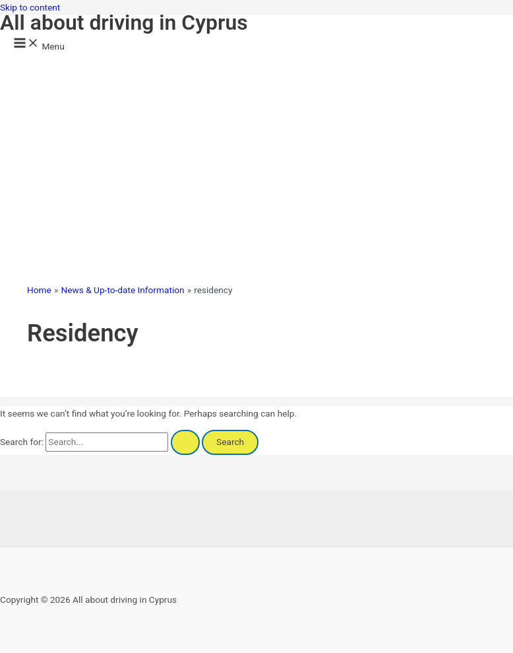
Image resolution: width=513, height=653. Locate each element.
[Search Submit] (185, 442)
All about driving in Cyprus (124, 22)
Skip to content (30, 7)
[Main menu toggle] (39, 44)
